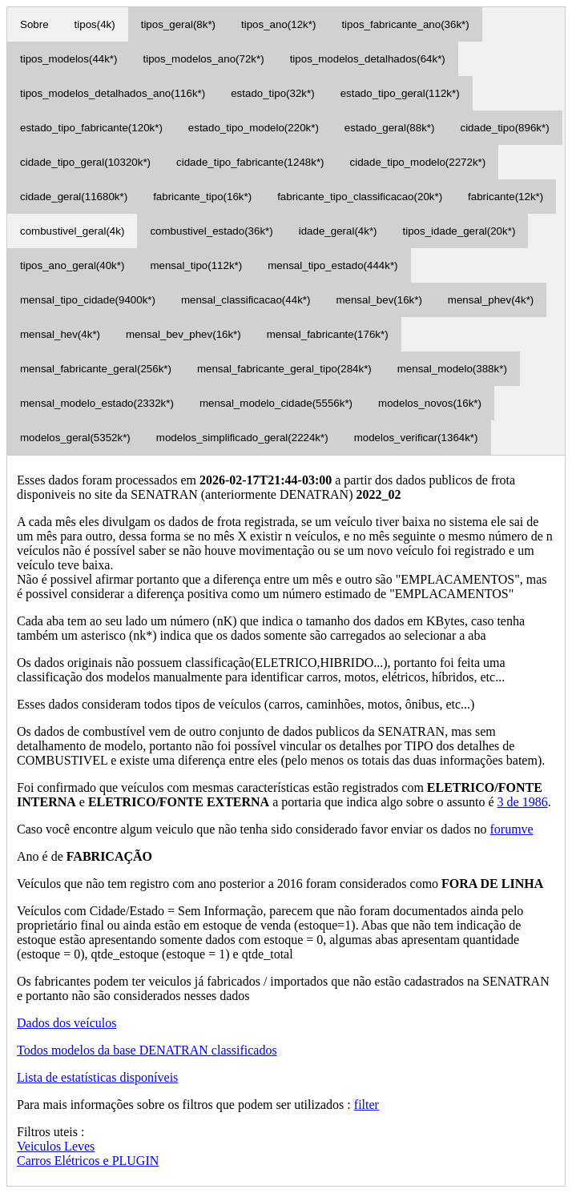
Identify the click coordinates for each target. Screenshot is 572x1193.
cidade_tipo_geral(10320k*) (85, 162)
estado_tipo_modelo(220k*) (253, 128)
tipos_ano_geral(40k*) (72, 265)
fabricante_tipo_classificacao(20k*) (359, 197)
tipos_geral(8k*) (178, 24)
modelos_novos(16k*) (429, 403)
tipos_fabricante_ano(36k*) (405, 24)
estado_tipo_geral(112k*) (400, 93)
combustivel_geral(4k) (72, 231)
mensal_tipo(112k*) (196, 265)
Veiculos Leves (56, 1146)
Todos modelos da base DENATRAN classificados (147, 1050)
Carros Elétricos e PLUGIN (88, 1160)
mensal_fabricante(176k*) (328, 334)
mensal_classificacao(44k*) (246, 300)
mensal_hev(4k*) (60, 334)
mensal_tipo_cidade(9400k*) (87, 300)
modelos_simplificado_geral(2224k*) (242, 438)
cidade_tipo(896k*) (504, 128)
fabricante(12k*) (505, 197)
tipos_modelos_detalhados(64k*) (367, 59)
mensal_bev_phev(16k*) (183, 334)
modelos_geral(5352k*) (75, 438)
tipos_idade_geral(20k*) (459, 231)
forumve (511, 829)
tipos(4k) (95, 24)
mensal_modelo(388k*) (452, 369)
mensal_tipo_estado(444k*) (332, 265)
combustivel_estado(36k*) (211, 231)
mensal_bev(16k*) (378, 300)
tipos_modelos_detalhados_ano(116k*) (112, 93)
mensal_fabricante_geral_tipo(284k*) (284, 369)
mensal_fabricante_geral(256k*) (95, 369)
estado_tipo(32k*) (272, 93)
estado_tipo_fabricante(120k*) (91, 128)
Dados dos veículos (66, 1023)
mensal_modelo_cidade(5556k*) (275, 403)
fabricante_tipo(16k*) (202, 197)
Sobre (34, 24)
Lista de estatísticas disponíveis (97, 1077)
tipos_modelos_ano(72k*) (203, 59)
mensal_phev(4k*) (491, 300)
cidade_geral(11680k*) (73, 197)
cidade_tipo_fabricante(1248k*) (250, 162)
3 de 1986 (522, 802)
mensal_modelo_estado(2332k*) (97, 403)
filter (366, 1104)
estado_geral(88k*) (389, 128)
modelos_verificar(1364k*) (416, 438)
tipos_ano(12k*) (278, 24)
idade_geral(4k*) (338, 231)
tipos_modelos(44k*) (69, 59)
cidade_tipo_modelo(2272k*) (418, 162)
